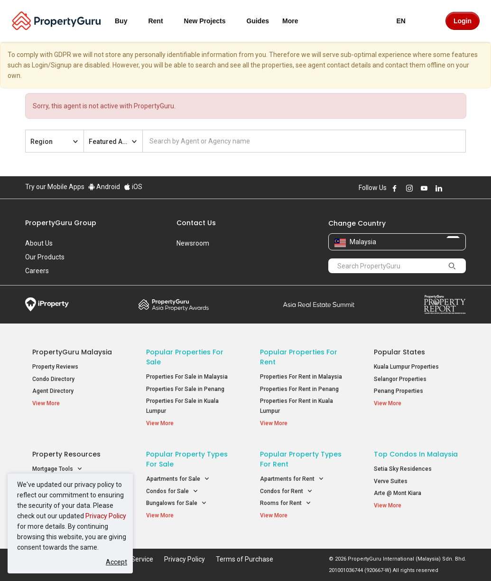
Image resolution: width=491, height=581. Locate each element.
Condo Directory (53, 379)
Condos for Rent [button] (286, 491)
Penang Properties (398, 391)
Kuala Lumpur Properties (406, 366)
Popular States (399, 352)
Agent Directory (53, 391)
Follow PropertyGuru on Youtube (424, 188)
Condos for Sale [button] (172, 491)
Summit (318, 304)
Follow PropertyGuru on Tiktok (462, 188)
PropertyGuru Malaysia (72, 352)
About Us (39, 243)
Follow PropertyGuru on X (451, 188)
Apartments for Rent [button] (292, 479)
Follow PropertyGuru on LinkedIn (439, 188)
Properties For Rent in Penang (299, 389)
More (295, 21)
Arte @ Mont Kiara (397, 493)
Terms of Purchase (244, 559)
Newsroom (192, 243)
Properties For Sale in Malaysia (187, 376)
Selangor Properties (400, 379)
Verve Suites (391, 481)
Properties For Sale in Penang (185, 389)
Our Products (45, 257)
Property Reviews (55, 366)
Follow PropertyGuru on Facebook (394, 188)
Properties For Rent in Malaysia (301, 376)
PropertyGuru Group (60, 223)
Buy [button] (127, 21)
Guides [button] (258, 21)
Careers (37, 271)
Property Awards (173, 304)
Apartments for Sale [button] (178, 479)
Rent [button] (161, 21)
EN (406, 21)
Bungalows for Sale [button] (176, 503)
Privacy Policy (105, 516)
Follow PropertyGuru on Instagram (409, 188)
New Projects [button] (210, 21)
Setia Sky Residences (403, 469)
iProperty (47, 304)
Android (104, 186)
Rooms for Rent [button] (285, 503)
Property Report (445, 304)
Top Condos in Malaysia (416, 454)
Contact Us (196, 223)
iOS (133, 186)
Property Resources (66, 454)
